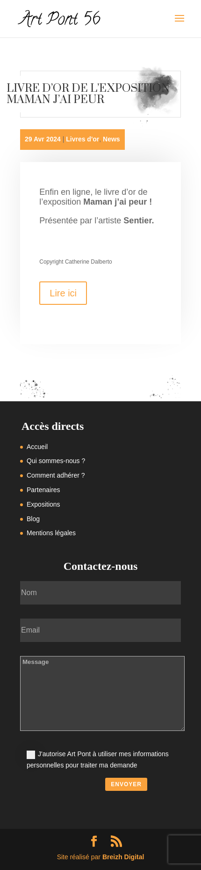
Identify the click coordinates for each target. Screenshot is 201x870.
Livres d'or (82, 139)
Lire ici (63, 293)
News (111, 139)
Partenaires (43, 490)
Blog (33, 519)
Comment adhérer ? (56, 475)
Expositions (43, 504)
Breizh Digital (123, 857)
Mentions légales (51, 533)
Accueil (37, 446)
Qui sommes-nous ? (56, 460)
